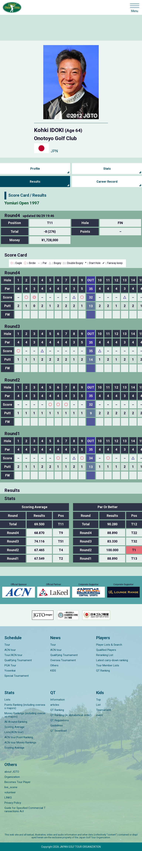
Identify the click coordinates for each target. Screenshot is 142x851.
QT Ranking (103, 670)
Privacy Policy (12, 802)
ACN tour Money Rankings (20, 742)
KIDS (53, 670)
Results (35, 181)
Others (54, 665)
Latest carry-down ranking (112, 660)
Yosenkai (10, 670)
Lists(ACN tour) (13, 732)
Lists (7, 699)
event (99, 715)
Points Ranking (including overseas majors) (24, 706)
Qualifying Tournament (18, 660)
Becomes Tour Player (17, 782)
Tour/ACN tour (13, 655)
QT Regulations (59, 720)
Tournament (103, 710)
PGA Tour (10, 665)
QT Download (58, 730)
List (98, 704)
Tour (7, 644)
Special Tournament (16, 675)
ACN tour (10, 650)
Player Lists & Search (109, 644)
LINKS (8, 797)
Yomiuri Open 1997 (21, 203)
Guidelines (56, 725)
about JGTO (11, 771)
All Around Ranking (15, 721)
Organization (12, 777)
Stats (107, 168)
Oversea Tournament (63, 660)
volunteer (10, 792)
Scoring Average (14, 727)
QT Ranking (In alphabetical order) (70, 715)
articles (54, 704)
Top (98, 699)
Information (57, 699)
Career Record (107, 181)
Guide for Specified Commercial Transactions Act (24, 809)
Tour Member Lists (107, 665)
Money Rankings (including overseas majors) (24, 715)
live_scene (10, 787)
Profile (35, 168)
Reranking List (104, 655)
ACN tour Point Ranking (18, 737)
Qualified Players (106, 650)
